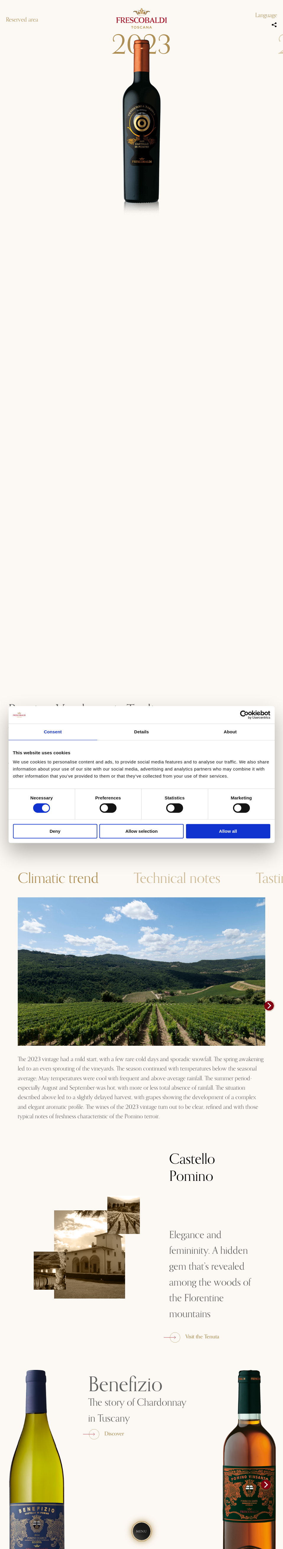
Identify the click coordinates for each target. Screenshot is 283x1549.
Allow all (228, 831)
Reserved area (22, 19)
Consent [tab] (53, 731)
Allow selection (141, 831)
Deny (55, 831)
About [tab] (230, 731)
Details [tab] (141, 731)
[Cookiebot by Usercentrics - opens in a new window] (244, 714)
